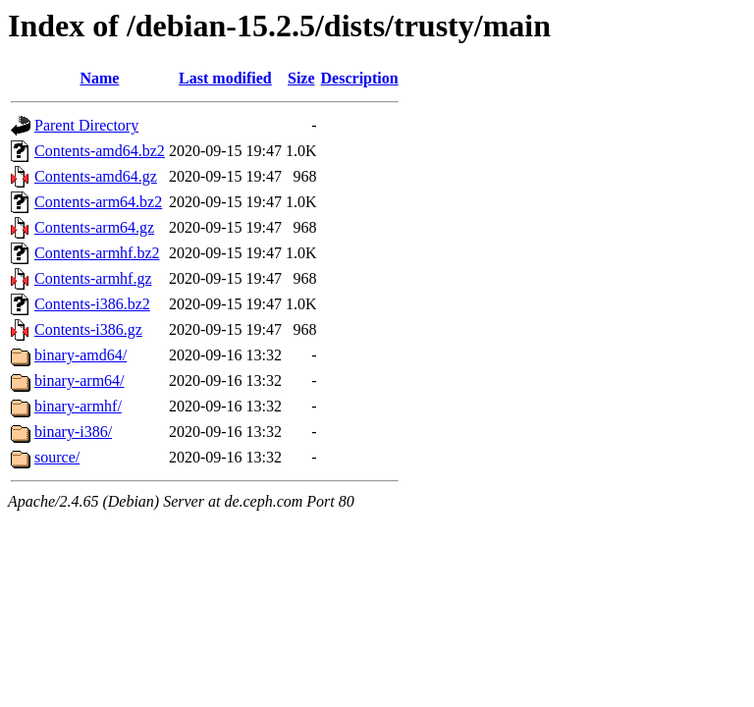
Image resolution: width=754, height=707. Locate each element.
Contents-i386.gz (88, 329)
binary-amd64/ (80, 355)
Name (99, 78)
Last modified (225, 78)
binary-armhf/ (78, 406)
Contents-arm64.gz (94, 227)
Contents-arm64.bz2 (98, 201)
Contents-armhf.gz (93, 278)
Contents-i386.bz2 (92, 304)
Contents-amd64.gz (95, 176)
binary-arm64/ (79, 380)
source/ (57, 457)
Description (360, 78)
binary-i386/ (73, 431)
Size (301, 78)
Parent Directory (86, 125)
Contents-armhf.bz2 (97, 253)
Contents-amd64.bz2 (99, 150)
